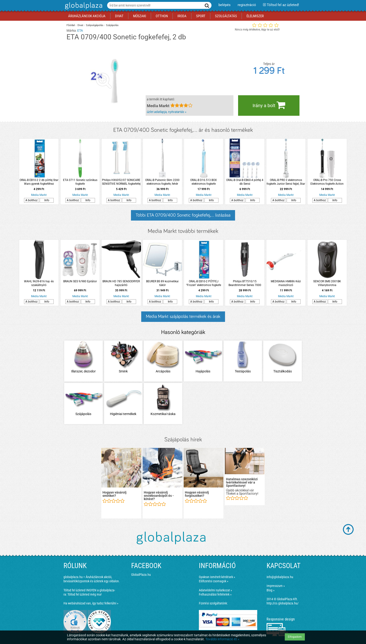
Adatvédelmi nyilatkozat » (215, 590)
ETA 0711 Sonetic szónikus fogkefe (80, 181)
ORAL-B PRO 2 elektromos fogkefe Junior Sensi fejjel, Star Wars (286, 182)
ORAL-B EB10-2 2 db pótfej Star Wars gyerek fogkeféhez (39, 181)
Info (46, 200)
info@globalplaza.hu (280, 577)
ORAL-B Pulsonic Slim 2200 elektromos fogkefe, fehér (162, 181)
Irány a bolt (269, 105)
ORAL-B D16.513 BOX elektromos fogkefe (203, 181)
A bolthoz (31, 200)
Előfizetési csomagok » (213, 581)
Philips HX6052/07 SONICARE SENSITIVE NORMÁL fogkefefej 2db (121, 182)
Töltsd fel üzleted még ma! (84, 594)
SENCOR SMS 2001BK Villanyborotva (327, 283)
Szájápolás (112, 25)
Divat (80, 25)
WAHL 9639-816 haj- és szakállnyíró (39, 283)
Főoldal (71, 25)
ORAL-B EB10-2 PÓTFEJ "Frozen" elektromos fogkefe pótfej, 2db (203, 283)
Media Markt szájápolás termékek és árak (183, 316)
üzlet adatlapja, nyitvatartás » (166, 112)
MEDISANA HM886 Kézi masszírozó (286, 283)
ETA (80, 30)
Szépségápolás (94, 25)
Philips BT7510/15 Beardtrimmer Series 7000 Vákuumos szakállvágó (245, 283)
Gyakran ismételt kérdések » (217, 577)
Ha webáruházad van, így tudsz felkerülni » (90, 603)
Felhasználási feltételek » (215, 594)
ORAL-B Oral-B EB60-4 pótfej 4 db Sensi (244, 181)
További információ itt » (222, 639)
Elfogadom (295, 636)
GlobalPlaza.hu (141, 574)
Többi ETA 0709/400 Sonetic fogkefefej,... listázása (183, 215)
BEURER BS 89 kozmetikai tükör (162, 283)
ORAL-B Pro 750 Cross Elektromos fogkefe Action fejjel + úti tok (327, 182)
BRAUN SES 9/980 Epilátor (80, 281)
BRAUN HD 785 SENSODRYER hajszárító (121, 283)
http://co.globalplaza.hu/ (283, 603)
